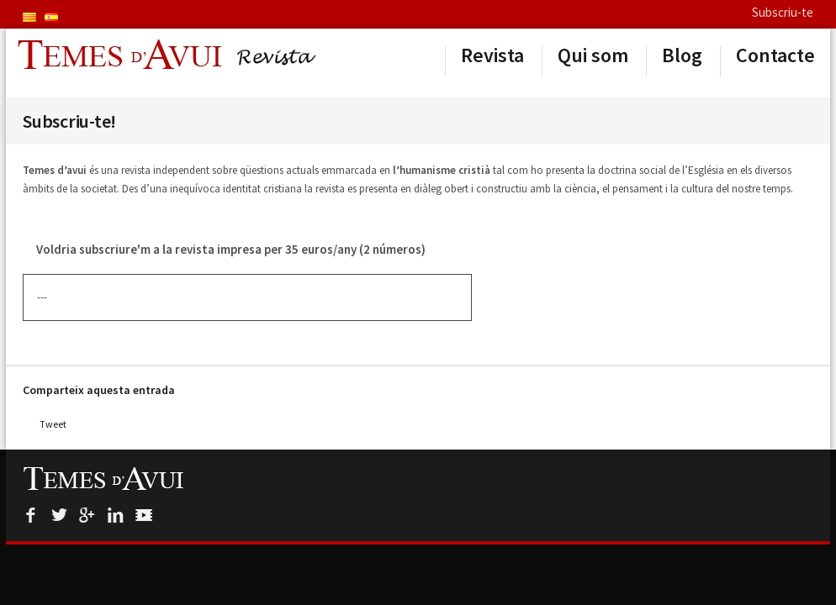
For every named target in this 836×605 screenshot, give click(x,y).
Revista (492, 55)
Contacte (775, 55)
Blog (682, 55)
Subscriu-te (782, 12)
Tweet (53, 424)
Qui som (593, 55)
